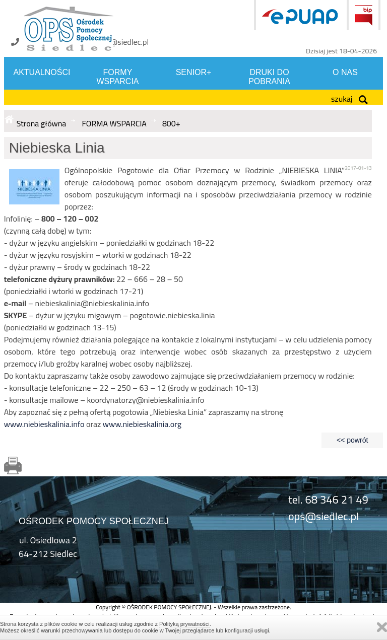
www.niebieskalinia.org (142, 424)
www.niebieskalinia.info (44, 424)
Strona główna (42, 123)
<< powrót (352, 440)
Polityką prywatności (184, 624)
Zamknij (382, 627)
